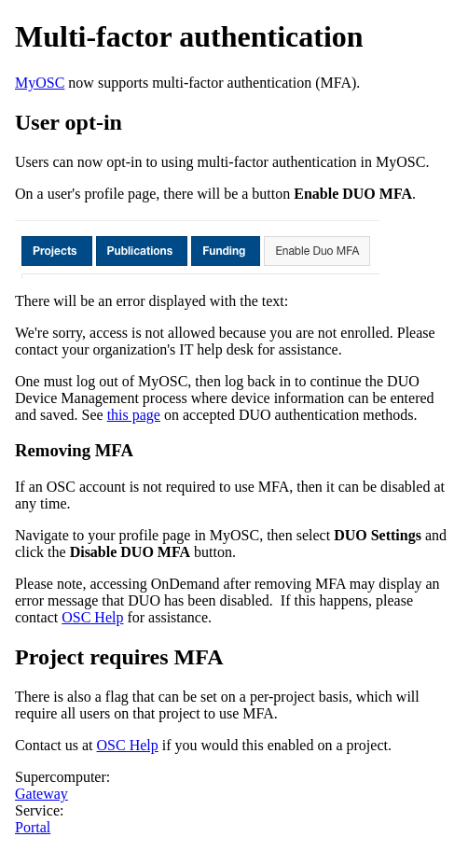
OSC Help (92, 617)
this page (133, 415)
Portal (32, 827)
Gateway (41, 794)
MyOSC (39, 83)
